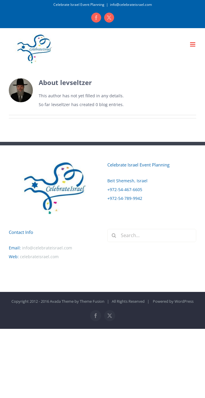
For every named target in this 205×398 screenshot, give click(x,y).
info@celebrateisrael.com (131, 4)
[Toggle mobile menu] (193, 44)
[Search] (114, 235)
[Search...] (151, 235)
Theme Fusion (92, 301)
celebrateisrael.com (39, 256)
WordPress (184, 301)
